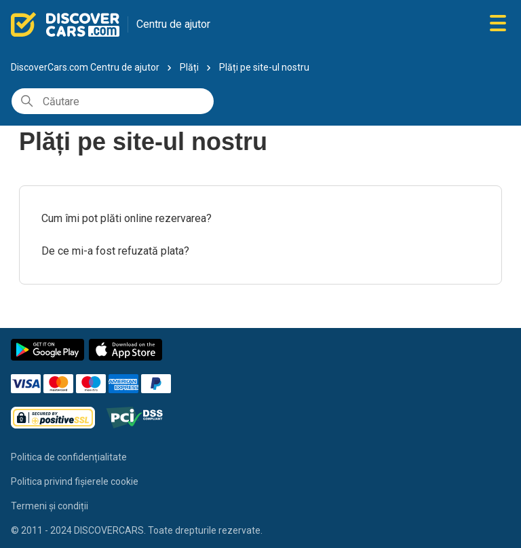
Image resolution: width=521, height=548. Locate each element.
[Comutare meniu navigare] (498, 24)
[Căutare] (113, 101)
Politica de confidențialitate (69, 457)
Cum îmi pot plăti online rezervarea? (126, 218)
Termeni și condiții (49, 505)
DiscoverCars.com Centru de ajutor (85, 67)
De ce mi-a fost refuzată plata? (115, 250)
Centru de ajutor (173, 24)
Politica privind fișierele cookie (74, 481)
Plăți (189, 67)
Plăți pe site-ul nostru (264, 67)
